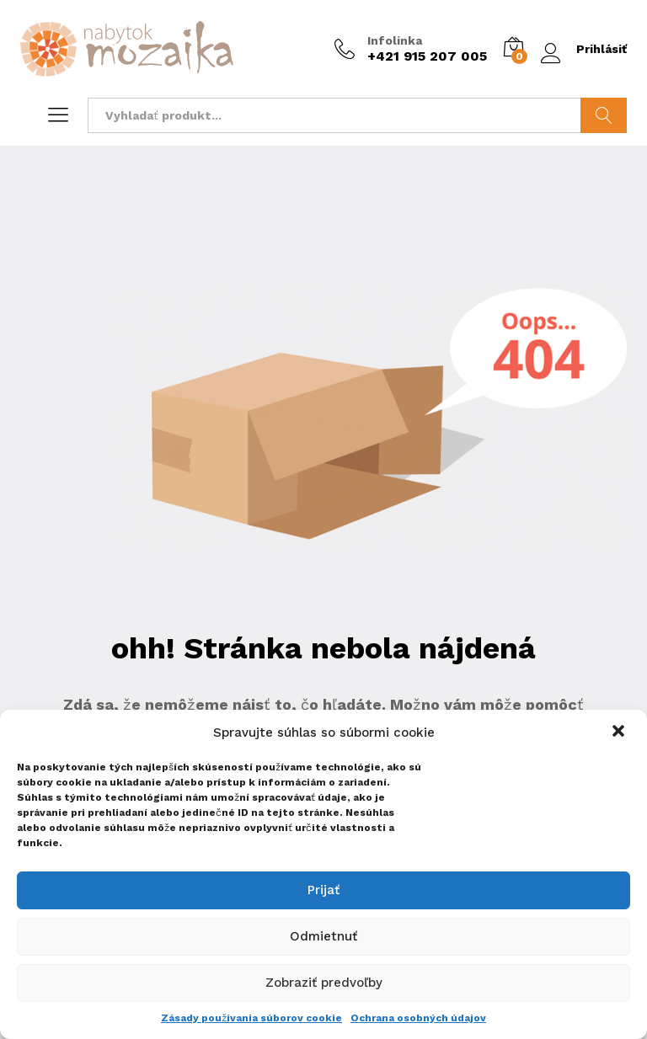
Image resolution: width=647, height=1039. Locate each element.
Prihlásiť (584, 49)
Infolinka (394, 40)
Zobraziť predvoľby (323, 982)
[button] (620, 732)
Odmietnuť (323, 936)
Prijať (323, 890)
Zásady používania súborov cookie (251, 1018)
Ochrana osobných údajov (418, 1018)
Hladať (603, 115)
